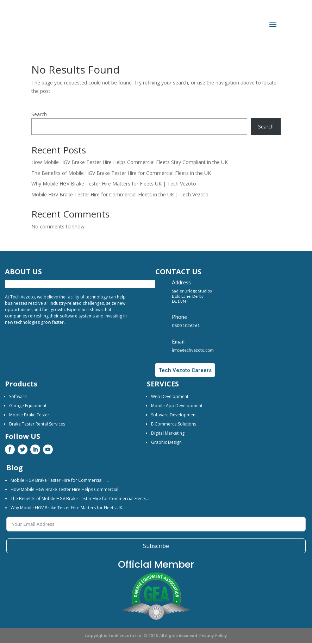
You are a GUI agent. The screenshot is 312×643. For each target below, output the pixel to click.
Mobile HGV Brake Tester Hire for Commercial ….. (60, 480)
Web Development (169, 396)
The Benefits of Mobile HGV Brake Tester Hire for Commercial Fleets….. (81, 499)
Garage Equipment (27, 406)
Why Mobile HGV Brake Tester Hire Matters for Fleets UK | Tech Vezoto (113, 183)
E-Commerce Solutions (173, 424)
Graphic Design (166, 442)
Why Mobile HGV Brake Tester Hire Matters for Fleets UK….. (69, 508)
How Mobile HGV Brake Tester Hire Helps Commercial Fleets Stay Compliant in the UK (129, 162)
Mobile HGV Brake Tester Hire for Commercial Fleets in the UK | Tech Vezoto (119, 194)
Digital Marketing (168, 433)
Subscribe (156, 546)
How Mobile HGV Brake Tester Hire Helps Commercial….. (67, 489)
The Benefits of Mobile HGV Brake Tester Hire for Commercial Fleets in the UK (121, 173)
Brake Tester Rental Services (37, 424)
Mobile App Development (176, 406)
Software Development (174, 415)
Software (18, 396)
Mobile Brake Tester (29, 415)
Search (39, 114)
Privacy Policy (213, 635)
